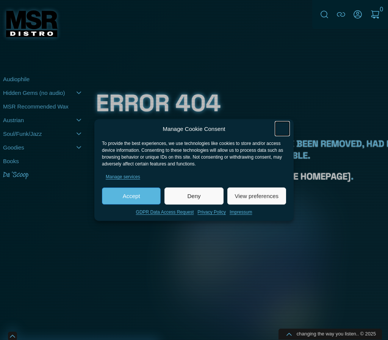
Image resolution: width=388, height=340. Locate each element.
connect (341, 14)
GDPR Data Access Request (165, 216)
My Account (357, 14)
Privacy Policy (211, 216)
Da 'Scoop (15, 175)
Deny (193, 200)
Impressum (241, 216)
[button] (282, 133)
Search (324, 14)
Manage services (123, 181)
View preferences (257, 200)
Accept (131, 200)
